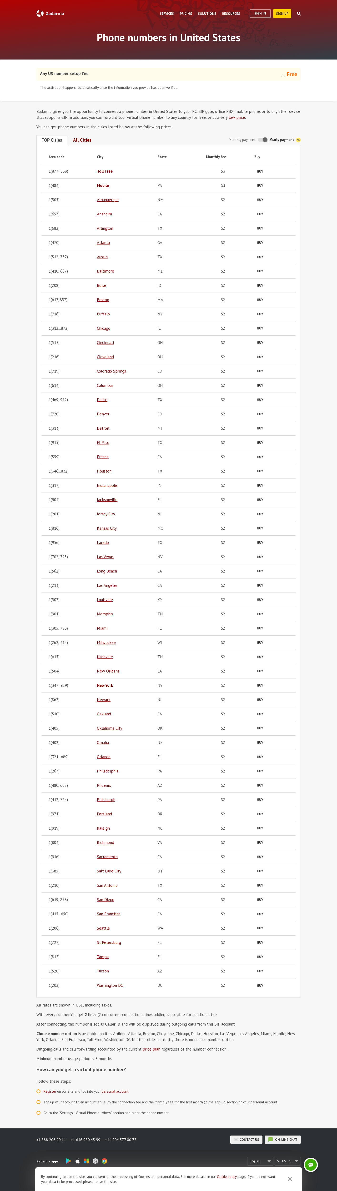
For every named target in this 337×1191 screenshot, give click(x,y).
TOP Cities (51, 140)
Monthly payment (242, 139)
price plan (151, 1049)
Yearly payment (285, 139)
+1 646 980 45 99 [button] (85, 1139)
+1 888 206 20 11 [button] (51, 1139)
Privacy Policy (206, 1180)
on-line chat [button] (282, 1139)
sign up (282, 13)
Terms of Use (181, 1180)
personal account (115, 1091)
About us (127, 1180)
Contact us (246, 1139)
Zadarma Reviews (152, 1180)
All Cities (82, 140)
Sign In (260, 13)
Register (50, 1091)
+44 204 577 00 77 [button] (120, 1139)
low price (237, 117)
